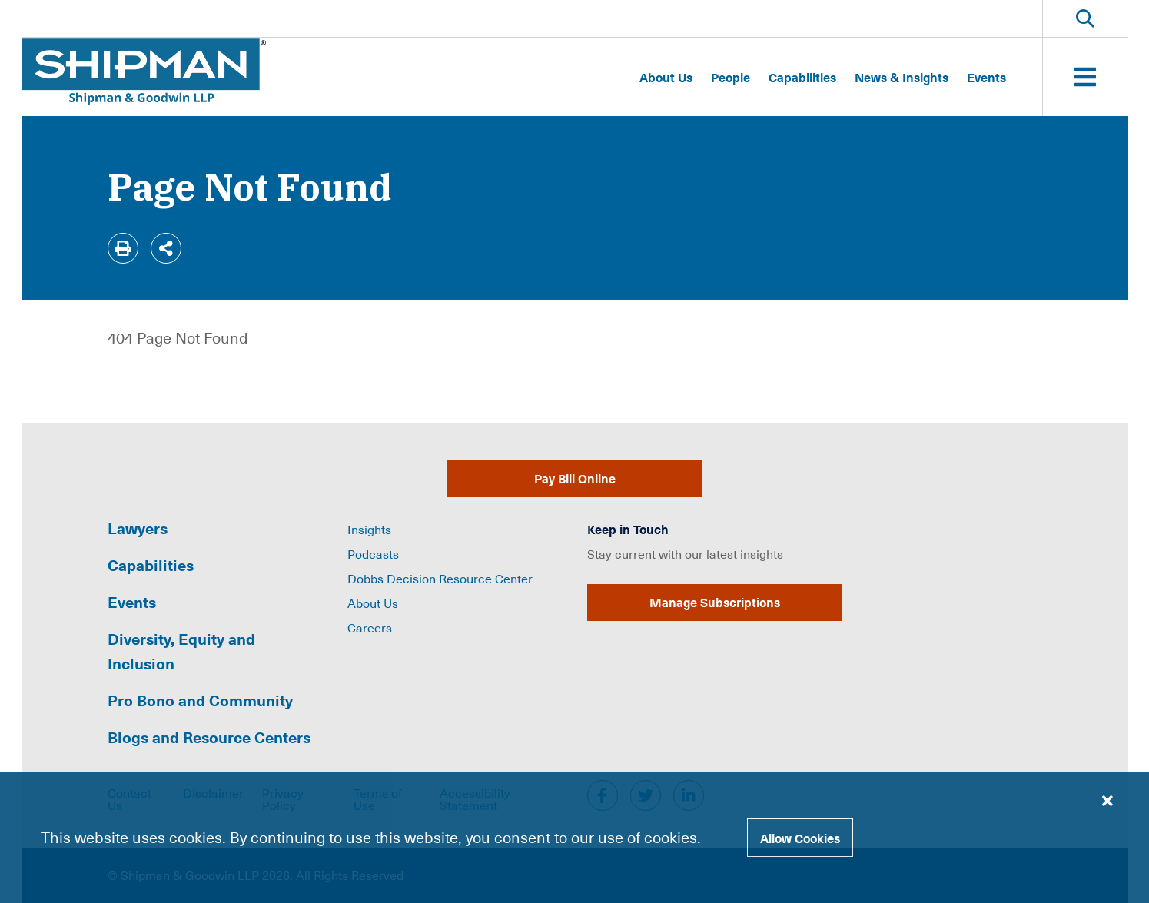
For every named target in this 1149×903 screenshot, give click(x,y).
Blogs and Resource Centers (209, 737)
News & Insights (901, 77)
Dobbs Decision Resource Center (440, 578)
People (730, 77)
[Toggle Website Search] (1085, 18)
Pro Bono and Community (200, 700)
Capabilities (802, 77)
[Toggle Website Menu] (1085, 76)
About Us (665, 77)
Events (986, 77)
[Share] (166, 248)
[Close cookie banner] (1107, 800)
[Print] (123, 248)
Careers (369, 627)
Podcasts (373, 553)
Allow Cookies (800, 837)
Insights (369, 529)
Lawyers (138, 527)
